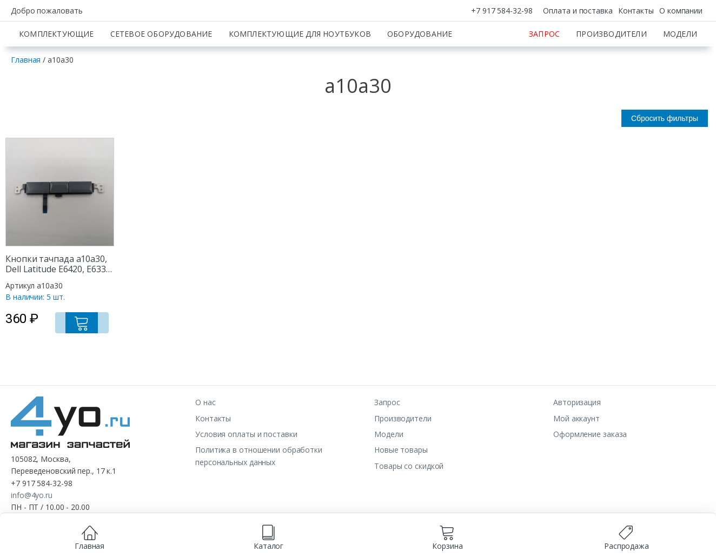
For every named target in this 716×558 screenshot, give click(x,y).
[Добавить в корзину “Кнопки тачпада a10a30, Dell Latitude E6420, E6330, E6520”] (95, 357)
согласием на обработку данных (306, 534)
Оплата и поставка (577, 10)
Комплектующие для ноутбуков (300, 71)
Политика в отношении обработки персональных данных (258, 493)
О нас (205, 440)
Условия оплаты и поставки (246, 472)
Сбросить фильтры (664, 156)
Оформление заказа (590, 472)
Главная (26, 97)
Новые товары (401, 487)
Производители (611, 71)
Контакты (636, 10)
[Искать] (504, 40)
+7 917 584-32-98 (501, 10)
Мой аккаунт (576, 456)
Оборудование (419, 71)
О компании (680, 10)
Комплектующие (56, 71)
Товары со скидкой (408, 504)
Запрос (544, 71)
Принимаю (402, 545)
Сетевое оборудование (161, 71)
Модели (680, 71)
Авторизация (577, 440)
